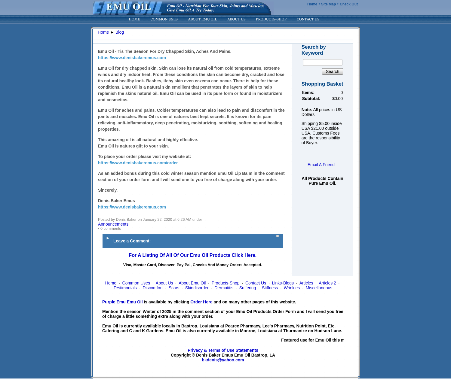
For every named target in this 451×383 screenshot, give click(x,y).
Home (312, 4)
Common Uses (136, 283)
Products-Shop (226, 283)
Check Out (349, 4)
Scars (174, 287)
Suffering (247, 287)
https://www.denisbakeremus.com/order (138, 162)
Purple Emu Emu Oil (122, 301)
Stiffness (270, 287)
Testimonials (125, 287)
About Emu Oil (192, 283)
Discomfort (153, 287)
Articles (306, 283)
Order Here (201, 301)
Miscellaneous (319, 287)
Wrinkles (292, 287)
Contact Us (255, 283)
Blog (119, 32)
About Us (164, 283)
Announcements (113, 224)
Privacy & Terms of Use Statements (223, 350)
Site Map (328, 4)
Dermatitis (223, 287)
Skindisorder (197, 287)
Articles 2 (327, 283)
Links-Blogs (283, 283)
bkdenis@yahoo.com (223, 359)
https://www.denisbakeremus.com (132, 57)
